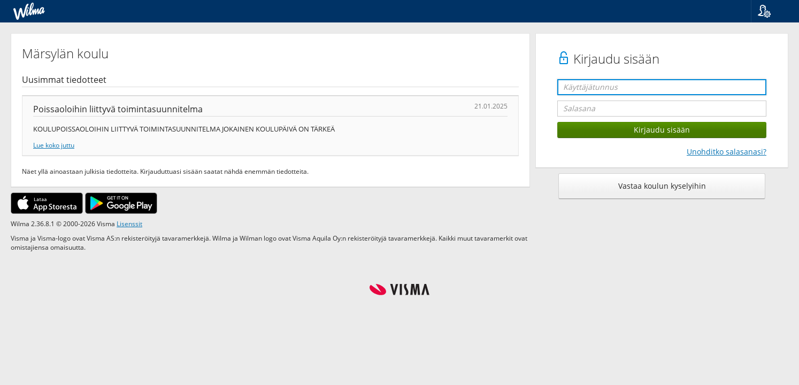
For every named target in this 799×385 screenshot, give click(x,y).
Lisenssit (129, 223)
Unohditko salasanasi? (726, 152)
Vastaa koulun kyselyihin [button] (662, 186)
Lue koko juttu (53, 145)
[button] (771, 11)
